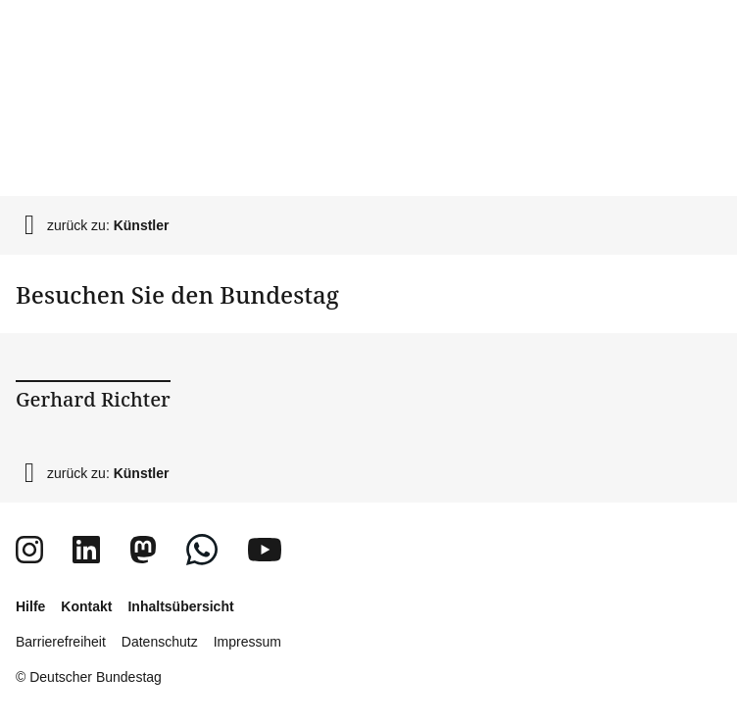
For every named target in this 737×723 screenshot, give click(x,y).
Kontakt (86, 606)
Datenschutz (160, 642)
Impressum (247, 642)
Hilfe (30, 606)
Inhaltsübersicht (180, 606)
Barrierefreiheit (61, 642)
